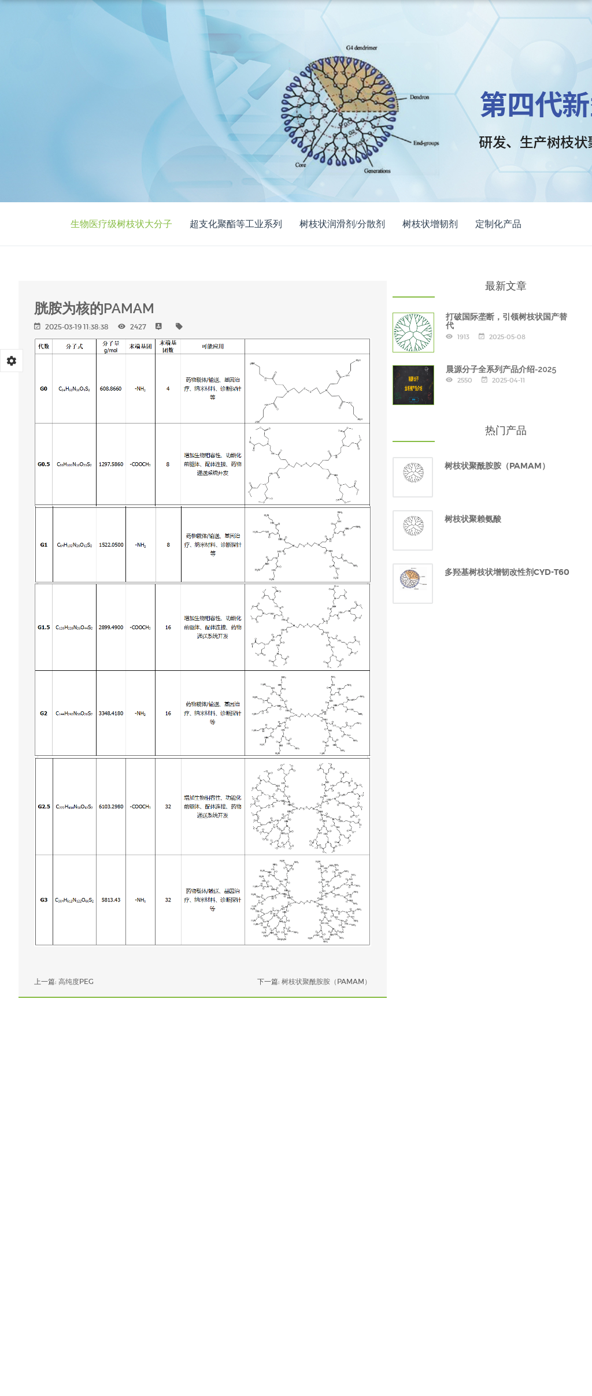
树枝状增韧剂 (430, 224)
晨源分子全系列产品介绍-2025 (501, 369)
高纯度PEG (76, 981)
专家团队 (427, 31)
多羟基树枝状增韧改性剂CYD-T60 (507, 572)
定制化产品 (498, 224)
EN (241, 102)
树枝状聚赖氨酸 (473, 519)
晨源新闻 (487, 31)
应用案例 (367, 31)
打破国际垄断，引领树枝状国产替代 (506, 321)
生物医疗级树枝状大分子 (121, 224)
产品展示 (306, 31)
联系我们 (547, 31)
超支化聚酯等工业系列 (236, 224)
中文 (244, 90)
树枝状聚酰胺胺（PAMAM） (326, 981)
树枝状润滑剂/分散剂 (342, 224)
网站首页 (186, 31)
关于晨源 (246, 31)
